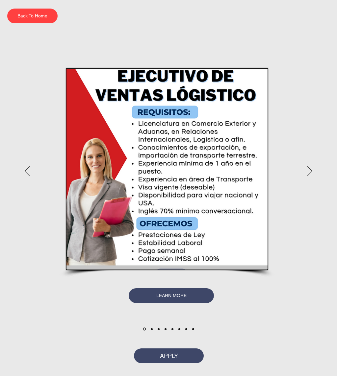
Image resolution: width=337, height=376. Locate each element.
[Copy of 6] (186, 329)
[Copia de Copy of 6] (193, 329)
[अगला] (309, 171)
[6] (179, 329)
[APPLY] (169, 355)
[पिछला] (27, 171)
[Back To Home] (32, 16)
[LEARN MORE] (171, 295)
